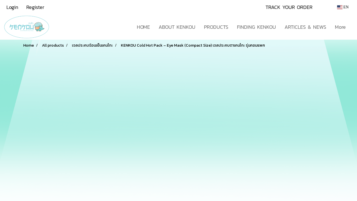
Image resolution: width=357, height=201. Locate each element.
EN (343, 7)
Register (35, 7)
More (340, 27)
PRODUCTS (216, 27)
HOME (143, 27)
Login (12, 7)
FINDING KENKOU (256, 27)
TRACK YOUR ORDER (289, 7)
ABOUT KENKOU (177, 27)
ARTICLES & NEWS (305, 27)
